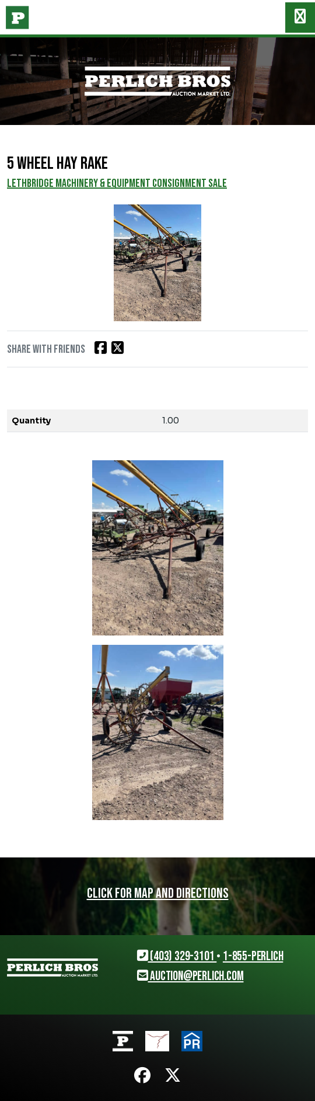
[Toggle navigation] (300, 17)
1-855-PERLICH (253, 956)
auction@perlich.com (190, 976)
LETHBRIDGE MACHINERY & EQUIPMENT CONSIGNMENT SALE (117, 183)
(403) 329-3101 (177, 956)
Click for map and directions (158, 893)
